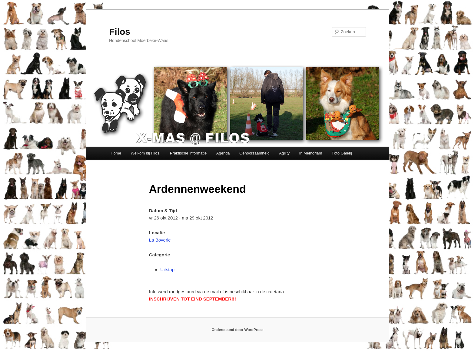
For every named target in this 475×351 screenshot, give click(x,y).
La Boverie (160, 239)
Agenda (223, 153)
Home (116, 153)
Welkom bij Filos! (145, 153)
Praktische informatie (188, 153)
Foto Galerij (342, 153)
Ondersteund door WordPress (237, 330)
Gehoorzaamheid (254, 153)
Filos (119, 32)
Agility (284, 153)
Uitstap (167, 269)
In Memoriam (310, 153)
